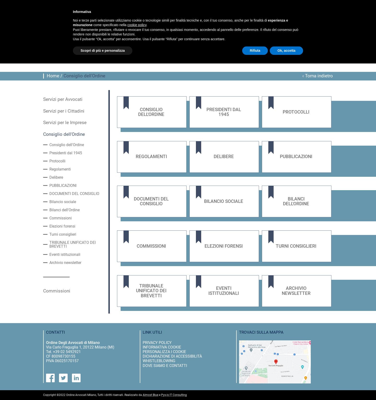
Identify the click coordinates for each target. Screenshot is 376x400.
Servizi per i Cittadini (63, 111)
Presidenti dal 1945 (65, 153)
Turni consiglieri (62, 234)
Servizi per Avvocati (62, 99)
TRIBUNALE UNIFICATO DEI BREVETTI (72, 244)
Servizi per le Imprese (65, 122)
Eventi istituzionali (64, 255)
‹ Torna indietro (317, 76)
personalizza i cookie (164, 351)
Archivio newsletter (65, 263)
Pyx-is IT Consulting (174, 395)
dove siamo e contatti (165, 365)
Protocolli (57, 161)
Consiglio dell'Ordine (64, 134)
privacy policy (157, 342)
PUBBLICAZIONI (62, 186)
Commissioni (60, 218)
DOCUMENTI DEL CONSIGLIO (74, 194)
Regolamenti (60, 169)
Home (53, 76)
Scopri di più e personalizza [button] (103, 50)
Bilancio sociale (62, 202)
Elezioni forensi (62, 226)
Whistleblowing (159, 361)
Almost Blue (150, 395)
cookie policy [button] (136, 25)
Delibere (56, 177)
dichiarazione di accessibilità (172, 356)
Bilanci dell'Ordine (64, 210)
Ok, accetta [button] (286, 50)
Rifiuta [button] (255, 50)
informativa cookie (162, 347)
